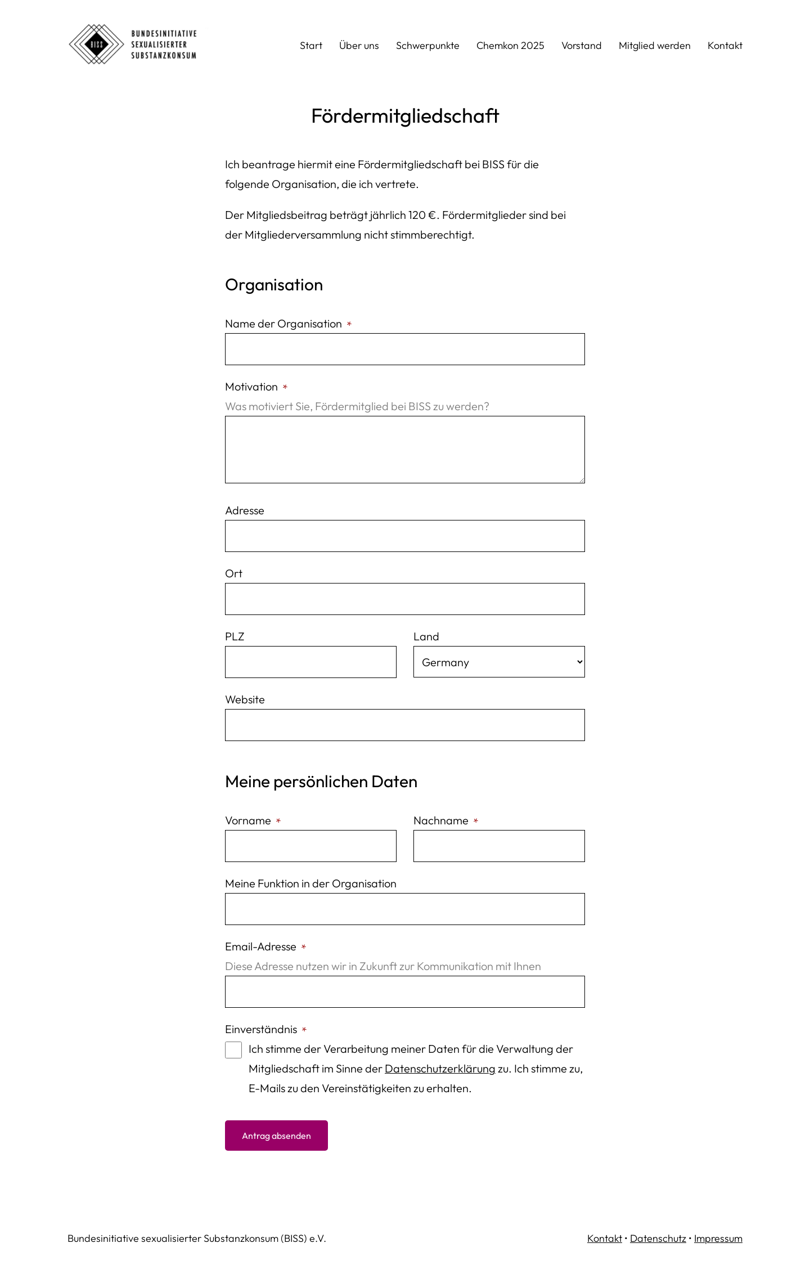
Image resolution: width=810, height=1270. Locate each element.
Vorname (252, 820)
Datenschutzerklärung (440, 1068)
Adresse (244, 510)
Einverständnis (265, 1029)
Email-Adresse (264, 946)
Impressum (718, 1238)
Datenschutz (658, 1238)
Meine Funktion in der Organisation (311, 883)
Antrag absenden (276, 1135)
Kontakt (604, 1238)
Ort (233, 573)
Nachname (444, 820)
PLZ (235, 636)
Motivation (255, 386)
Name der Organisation (287, 323)
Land (426, 636)
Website (245, 699)
